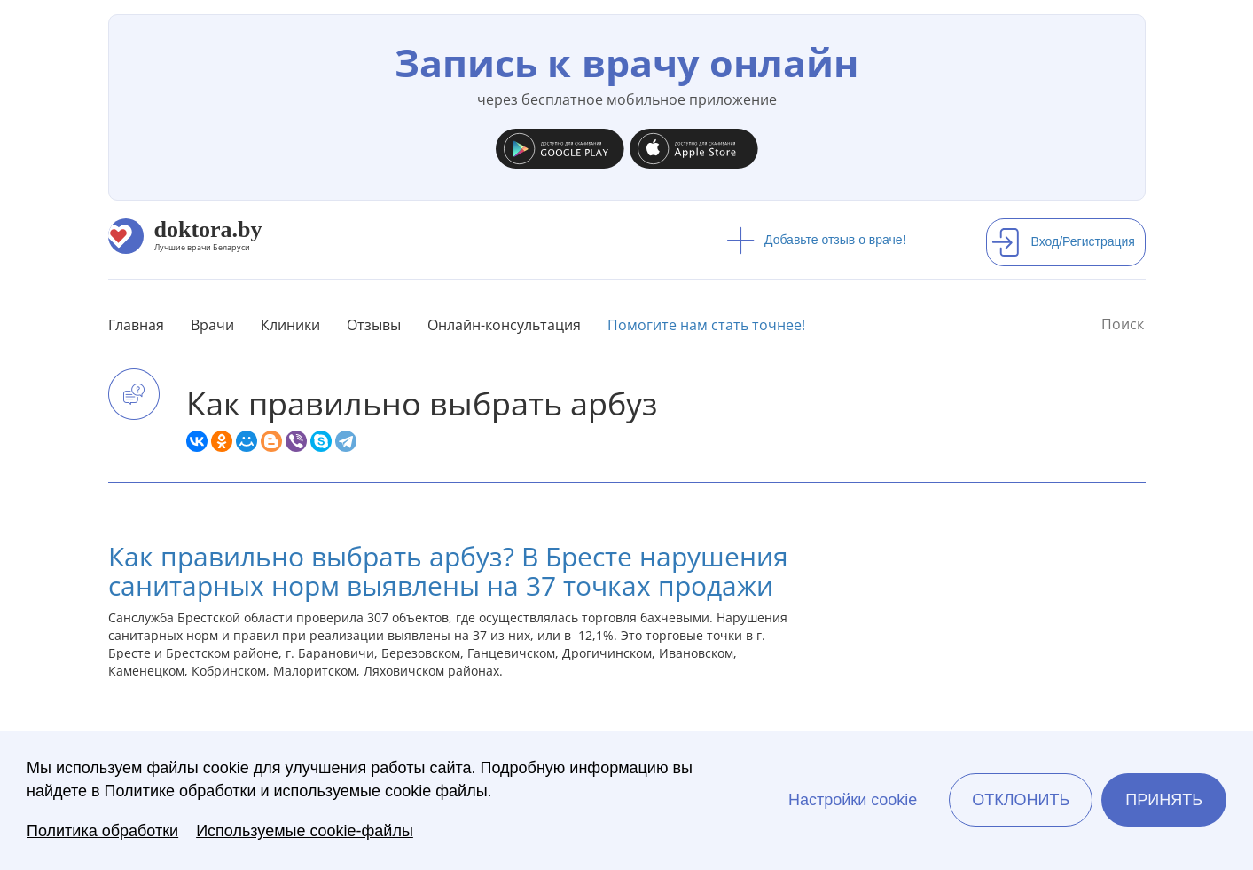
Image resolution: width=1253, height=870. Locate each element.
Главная (136, 325)
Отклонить (1020, 800)
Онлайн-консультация (504, 325)
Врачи (212, 325)
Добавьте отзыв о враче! (816, 240)
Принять (1163, 800)
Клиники (290, 325)
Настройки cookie (852, 800)
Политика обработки (102, 831)
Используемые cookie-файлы (304, 831)
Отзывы (374, 325)
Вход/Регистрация (1063, 241)
